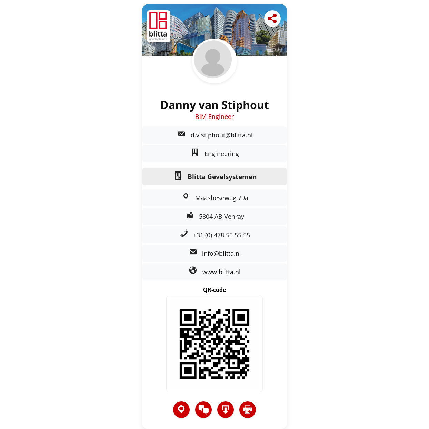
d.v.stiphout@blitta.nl (222, 135)
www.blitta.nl (221, 272)
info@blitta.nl (221, 253)
